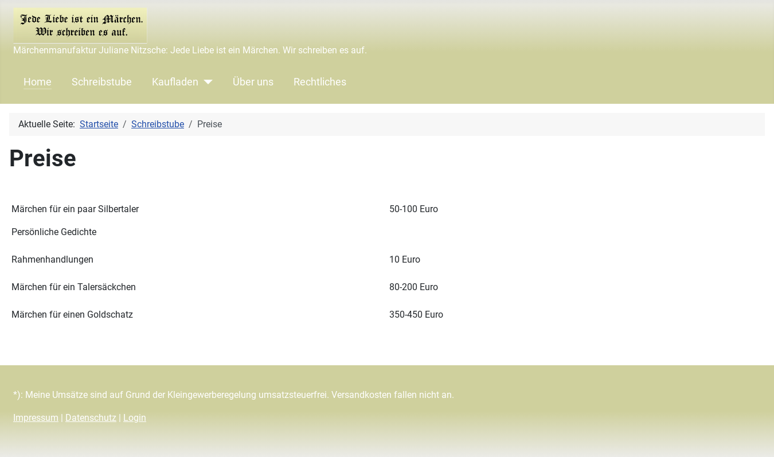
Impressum (35, 417)
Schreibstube (102, 82)
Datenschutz (90, 417)
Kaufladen (175, 82)
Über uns (253, 82)
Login (134, 417)
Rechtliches (320, 82)
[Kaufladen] (205, 82)
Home (38, 82)
